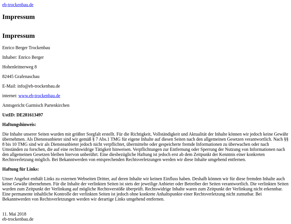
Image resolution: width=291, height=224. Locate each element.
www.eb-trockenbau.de (39, 95)
